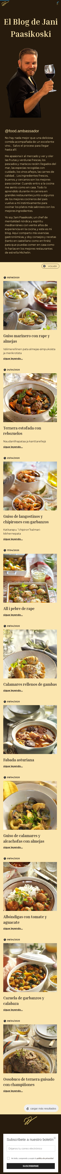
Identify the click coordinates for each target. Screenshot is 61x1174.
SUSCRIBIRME (31, 1166)
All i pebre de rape (18, 608)
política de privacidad (45, 1158)
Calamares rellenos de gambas (30, 684)
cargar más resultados (43, 1108)
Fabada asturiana (18, 760)
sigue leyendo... (13, 358)
